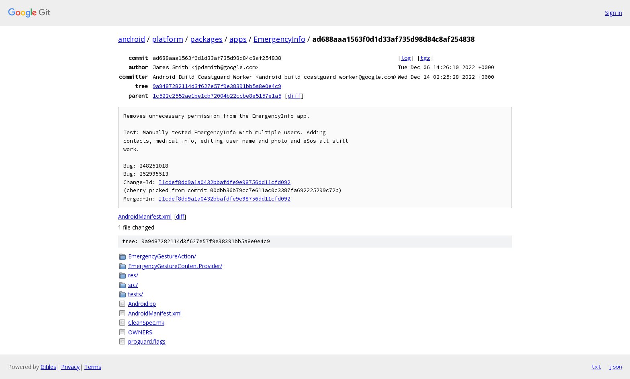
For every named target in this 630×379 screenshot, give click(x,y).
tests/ (135, 294)
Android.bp (142, 303)
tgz (425, 57)
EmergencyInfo (279, 39)
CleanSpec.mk (146, 322)
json (615, 366)
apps (238, 39)
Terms (92, 367)
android (131, 39)
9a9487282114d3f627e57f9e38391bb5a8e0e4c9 (217, 86)
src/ (133, 285)
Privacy (70, 367)
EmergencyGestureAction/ (162, 256)
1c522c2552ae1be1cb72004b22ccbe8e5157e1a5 (217, 95)
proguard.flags (147, 341)
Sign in (613, 12)
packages (206, 39)
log (406, 57)
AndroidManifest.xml (145, 216)
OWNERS (140, 332)
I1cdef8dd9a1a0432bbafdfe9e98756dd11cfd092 (224, 182)
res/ (133, 275)
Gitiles (48, 367)
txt (596, 366)
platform (167, 39)
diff (294, 95)
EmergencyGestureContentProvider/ (175, 266)
